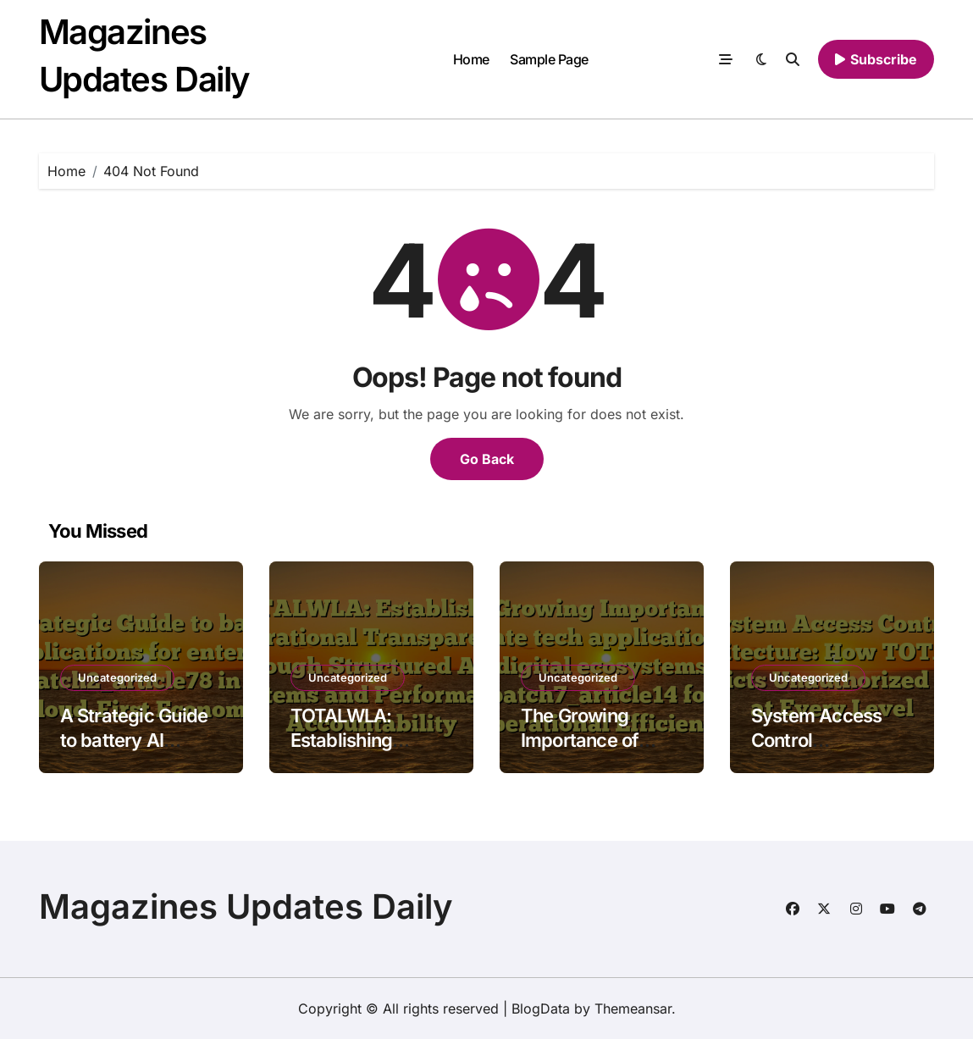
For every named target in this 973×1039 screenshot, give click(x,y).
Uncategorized (117, 677)
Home (471, 59)
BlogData (540, 1008)
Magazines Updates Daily (246, 906)
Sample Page (549, 59)
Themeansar (633, 1008)
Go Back (487, 458)
